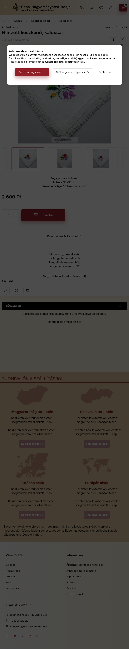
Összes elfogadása (30, 72)
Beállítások (105, 72)
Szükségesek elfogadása (71, 72)
